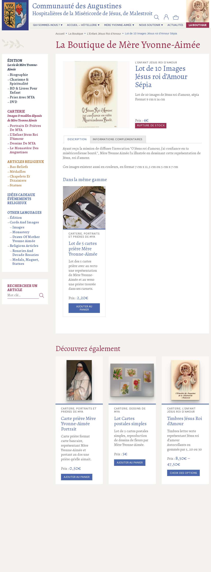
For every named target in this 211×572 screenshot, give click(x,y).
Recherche (42, 295)
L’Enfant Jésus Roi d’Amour (104, 33)
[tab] (77, 139)
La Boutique (198, 25)
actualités (175, 25)
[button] (157, 17)
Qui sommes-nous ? (46, 25)
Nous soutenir (149, 25)
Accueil (59, 33)
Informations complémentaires (117, 139)
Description (77, 139)
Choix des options (183, 473)
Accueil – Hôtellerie (82, 25)
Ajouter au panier (84, 308)
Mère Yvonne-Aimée (117, 25)
